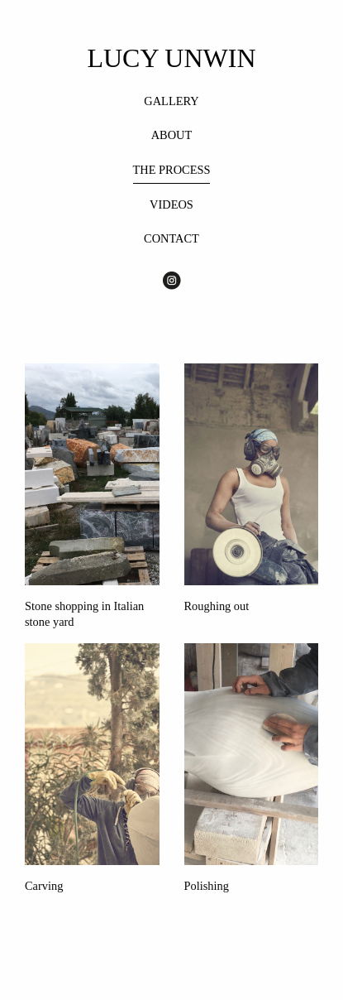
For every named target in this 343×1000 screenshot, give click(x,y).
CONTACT (171, 238)
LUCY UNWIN (171, 58)
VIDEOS (171, 204)
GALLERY (171, 101)
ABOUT (172, 135)
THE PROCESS (172, 169)
